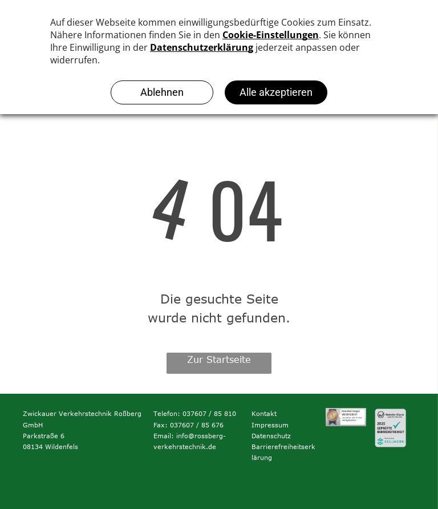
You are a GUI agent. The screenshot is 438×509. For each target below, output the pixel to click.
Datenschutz (271, 435)
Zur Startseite (219, 359)
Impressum (270, 425)
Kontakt (264, 413)
